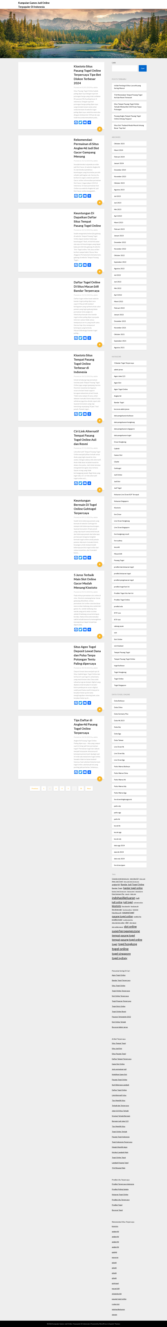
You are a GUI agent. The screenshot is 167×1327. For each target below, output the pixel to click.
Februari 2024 (119, 157)
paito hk (117, 819)
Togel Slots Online (118, 1006)
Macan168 (118, 554)
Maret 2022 (118, 301)
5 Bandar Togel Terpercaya (124, 363)
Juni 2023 (117, 203)
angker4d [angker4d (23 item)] (116, 885)
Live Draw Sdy (119, 753)
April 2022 (118, 295)
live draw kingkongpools (123, 799)
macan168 (115, 1289)
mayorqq (115, 1257)
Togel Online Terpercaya (121, 991)
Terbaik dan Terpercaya (120, 1106)
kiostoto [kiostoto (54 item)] (116, 905)
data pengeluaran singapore (124, 429)
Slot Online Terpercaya (120, 996)
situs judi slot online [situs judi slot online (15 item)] (118, 923)
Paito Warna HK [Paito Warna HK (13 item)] (116, 913)
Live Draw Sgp (119, 760)
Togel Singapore (120, 685)
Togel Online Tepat (119, 1158)
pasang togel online (119, 1299)
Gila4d (116, 462)
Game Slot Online (118, 1064)
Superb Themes (114, 1324)
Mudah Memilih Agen (119, 1147)
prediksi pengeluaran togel (124, 580)
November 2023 (120, 176)
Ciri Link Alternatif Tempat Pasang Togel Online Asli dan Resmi (75, 337)
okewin (114, 1315)
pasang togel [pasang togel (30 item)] (128, 912)
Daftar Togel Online (119, 1090)
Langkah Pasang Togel (120, 1163)
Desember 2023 (120, 170)
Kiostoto (117, 508)
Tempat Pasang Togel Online (124, 659)
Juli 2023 (117, 196)
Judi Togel (117, 488)
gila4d (114, 1263)
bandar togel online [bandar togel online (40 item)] (133, 888)
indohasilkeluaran (118, 1309)
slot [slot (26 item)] (127, 922)
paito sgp (117, 813)
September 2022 (120, 262)
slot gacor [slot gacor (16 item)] (132, 923)
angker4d (115, 1232)
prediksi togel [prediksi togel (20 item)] (117, 920)
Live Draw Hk (119, 747)
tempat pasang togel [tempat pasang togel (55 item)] (123, 935)
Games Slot (118, 455)
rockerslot (115, 1304)
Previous (35, 593)
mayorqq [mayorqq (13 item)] (135, 910)
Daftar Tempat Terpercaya (121, 1059)
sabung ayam (119, 626)
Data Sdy (117, 727)
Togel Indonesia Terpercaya (122, 1142)
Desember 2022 (120, 242)
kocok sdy (117, 839)
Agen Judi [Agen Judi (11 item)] (142, 879)
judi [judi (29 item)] (137, 898)
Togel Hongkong (120, 672)
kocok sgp (117, 832)
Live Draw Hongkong (122, 521)
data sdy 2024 (119, 859)
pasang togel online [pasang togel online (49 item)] (122, 916)
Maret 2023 (118, 222)
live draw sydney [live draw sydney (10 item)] (127, 909)
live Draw (117, 514)
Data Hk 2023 (119, 720)
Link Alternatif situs (119, 1095)
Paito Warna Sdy (120, 786)
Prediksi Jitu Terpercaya (120, 1200)
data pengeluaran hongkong (124, 422)
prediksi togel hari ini (121, 587)
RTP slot (117, 620)
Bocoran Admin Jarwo (120, 1027)
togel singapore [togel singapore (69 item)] (121, 953)
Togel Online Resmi (119, 1012)
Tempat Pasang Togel (122, 652)
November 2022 (120, 249)
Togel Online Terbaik (119, 1132)
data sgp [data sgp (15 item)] (133, 894)
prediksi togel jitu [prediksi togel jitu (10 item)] (128, 920)
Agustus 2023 (119, 190)
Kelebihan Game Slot (119, 1074)
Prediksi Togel (117, 1205)
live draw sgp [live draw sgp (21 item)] (117, 909)
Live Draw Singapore (121, 527)
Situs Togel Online (118, 986)
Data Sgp (117, 734)
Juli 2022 (117, 275)
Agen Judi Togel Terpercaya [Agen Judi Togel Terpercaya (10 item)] (131, 881)
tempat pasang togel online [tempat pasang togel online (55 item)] (127, 939)
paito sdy (117, 806)
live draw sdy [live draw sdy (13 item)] (135, 906)
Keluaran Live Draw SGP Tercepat (126, 495)
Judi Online (118, 475)
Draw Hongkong (120, 442)
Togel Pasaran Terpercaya (121, 1001)
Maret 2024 (118, 150)
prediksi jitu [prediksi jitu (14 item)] (137, 917)
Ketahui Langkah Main (120, 1152)
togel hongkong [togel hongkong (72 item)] (127, 944)
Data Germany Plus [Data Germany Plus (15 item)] (118, 894)
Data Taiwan (118, 740)
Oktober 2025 (119, 144)
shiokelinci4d (116, 1294)
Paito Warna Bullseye (122, 766)
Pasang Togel (119, 560)
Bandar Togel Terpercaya (121, 980)
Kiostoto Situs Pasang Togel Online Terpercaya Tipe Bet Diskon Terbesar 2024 (74, 70)
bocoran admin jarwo (121, 409)
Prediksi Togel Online (122, 600)
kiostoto (115, 1226)
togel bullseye (119, 666)
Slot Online (118, 639)
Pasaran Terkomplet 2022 (121, 1017)
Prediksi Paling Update (120, 1189)
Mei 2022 (117, 288)
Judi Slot (117, 481)
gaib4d (114, 1252)
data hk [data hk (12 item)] (127, 894)
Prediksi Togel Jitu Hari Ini (123, 593)
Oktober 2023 (119, 183)
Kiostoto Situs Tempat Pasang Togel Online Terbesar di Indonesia (76, 282)
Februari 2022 (119, 308)
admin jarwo (118, 370)
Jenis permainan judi (119, 1069)
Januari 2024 (119, 163)
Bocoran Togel (117, 1210)
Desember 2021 (120, 321)
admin (78, 79)
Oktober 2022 (119, 255)
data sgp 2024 (119, 845)
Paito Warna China (121, 773)
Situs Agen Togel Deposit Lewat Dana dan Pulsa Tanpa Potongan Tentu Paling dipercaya (77, 494)
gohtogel (115, 1283)
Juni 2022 (117, 282)
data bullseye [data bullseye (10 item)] (139, 891)
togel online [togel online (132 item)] (120, 949)
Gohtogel (117, 468)
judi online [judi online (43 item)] (117, 902)
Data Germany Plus (121, 714)
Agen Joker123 (119, 376)
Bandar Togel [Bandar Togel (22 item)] (117, 888)
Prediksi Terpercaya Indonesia (123, 1184)
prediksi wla (118, 606)
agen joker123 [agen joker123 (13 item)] (134, 879)
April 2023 (118, 216)
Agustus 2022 (119, 269)
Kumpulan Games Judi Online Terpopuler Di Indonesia (34, 4)
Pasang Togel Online (119, 1080)
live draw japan (119, 865)
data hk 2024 (119, 852)
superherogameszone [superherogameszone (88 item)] (126, 931)
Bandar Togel (119, 402)
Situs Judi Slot (117, 1049)
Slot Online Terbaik (119, 1022)
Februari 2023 (119, 229)
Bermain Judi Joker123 (120, 1121)
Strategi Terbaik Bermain (121, 1116)
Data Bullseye (119, 701)
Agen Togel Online (121, 389)
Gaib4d (116, 449)
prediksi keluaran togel (122, 573)
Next (89, 593)
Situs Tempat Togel (119, 1043)
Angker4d (117, 396)
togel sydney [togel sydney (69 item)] (119, 958)
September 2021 (120, 341)
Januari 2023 (119, 236)
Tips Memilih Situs (118, 1100)
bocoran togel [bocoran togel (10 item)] (131, 891)
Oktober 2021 (119, 334)
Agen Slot (117, 383)
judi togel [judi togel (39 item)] (128, 902)
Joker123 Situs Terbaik (120, 1111)
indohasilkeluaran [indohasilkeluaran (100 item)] (123, 898)
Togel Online (118, 679)
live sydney (118, 541)
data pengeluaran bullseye (123, 416)
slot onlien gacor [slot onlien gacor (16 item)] (117, 927)
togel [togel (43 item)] (114, 944)
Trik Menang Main (118, 1168)
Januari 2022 (119, 315)
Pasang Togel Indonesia (120, 1137)
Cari (114, 63)
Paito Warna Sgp (120, 793)
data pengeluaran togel (122, 435)
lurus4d (117, 547)
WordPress (103, 1324)
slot (115, 633)
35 (81, 593)
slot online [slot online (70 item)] (130, 926)
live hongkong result (121, 534)
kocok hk (117, 826)
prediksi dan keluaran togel (124, 567)
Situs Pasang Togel (119, 1054)
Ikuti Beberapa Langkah (120, 1085)
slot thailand (118, 646)
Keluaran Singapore (121, 501)
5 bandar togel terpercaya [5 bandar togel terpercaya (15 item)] (120, 879)
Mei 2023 (117, 209)
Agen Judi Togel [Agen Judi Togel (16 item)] (117, 881)
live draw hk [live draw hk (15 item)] (126, 906)
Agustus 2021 (119, 348)
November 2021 (120, 328)
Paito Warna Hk (120, 780)
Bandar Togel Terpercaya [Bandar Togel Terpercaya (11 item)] (119, 891)
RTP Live (117, 613)
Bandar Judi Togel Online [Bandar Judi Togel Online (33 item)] (132, 884)
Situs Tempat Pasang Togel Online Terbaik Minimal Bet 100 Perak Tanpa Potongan (127, 106)
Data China (118, 707)
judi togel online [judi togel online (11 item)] (138, 902)
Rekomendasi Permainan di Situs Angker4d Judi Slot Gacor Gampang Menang (78, 125)
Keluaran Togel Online (120, 1195)
